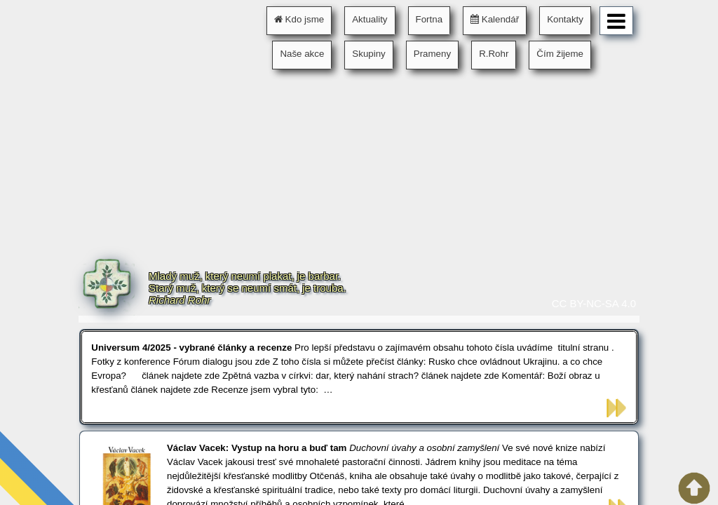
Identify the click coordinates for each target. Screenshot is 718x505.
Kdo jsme (299, 19)
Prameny (432, 53)
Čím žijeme (559, 53)
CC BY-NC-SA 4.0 (594, 303)
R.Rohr (493, 53)
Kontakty (565, 19)
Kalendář (494, 19)
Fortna (429, 19)
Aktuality (369, 19)
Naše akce (302, 53)
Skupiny (368, 53)
